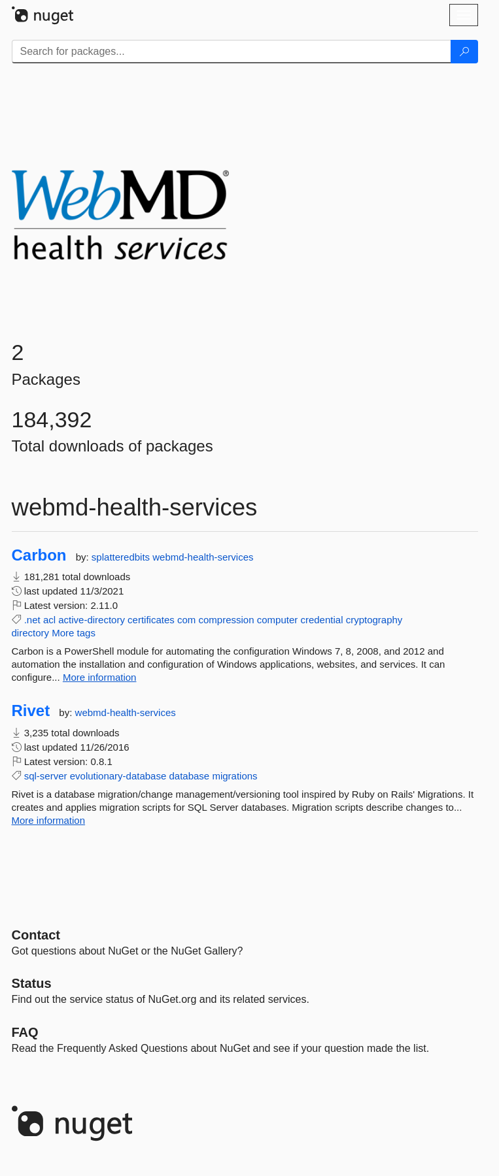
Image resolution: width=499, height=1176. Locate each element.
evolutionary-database (118, 775)
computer (277, 619)
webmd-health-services (202, 557)
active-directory (91, 619)
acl (49, 619)
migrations (234, 775)
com (186, 619)
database (189, 775)
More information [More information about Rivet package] (49, 820)
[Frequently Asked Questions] (25, 1032)
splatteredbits (122, 557)
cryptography (374, 619)
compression (226, 619)
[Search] (464, 51)
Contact (36, 935)
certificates (151, 619)
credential (321, 619)
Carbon (39, 555)
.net (32, 619)
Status (32, 983)
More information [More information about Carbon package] (100, 677)
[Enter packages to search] (231, 51)
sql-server (45, 775)
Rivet (31, 711)
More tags (73, 632)
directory (31, 632)
